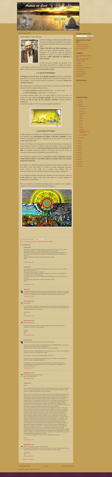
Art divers (78, 69)
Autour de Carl (79, 61)
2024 (79, 102)
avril (80, 125)
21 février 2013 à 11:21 (29, 262)
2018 (79, 150)
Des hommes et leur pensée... (31, 241)
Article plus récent (24, 466)
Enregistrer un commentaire (28, 459)
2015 (79, 157)
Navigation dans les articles (82, 44)
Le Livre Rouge (79, 71)
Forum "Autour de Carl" (81, 48)
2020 (79, 145)
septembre (81, 113)
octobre (81, 111)
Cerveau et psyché (80, 73)
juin (80, 120)
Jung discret (78, 76)
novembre (81, 108)
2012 (79, 164)
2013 (79, 161)
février (80, 129)
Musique (78, 65)
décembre (81, 106)
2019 (79, 147)
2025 (79, 99)
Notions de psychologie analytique (45, 241)
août (80, 115)
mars (80, 127)
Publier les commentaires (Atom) (32, 469)
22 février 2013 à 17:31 (29, 439)
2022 (79, 141)
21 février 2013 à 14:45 (29, 315)
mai (80, 122)
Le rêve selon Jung (83, 135)
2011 (79, 166)
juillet (80, 118)
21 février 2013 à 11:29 (29, 284)
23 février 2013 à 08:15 (29, 456)
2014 (79, 159)
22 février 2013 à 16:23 (29, 378)
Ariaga (25, 289)
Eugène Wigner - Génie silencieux (84, 132)
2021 (79, 143)
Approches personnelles (81, 59)
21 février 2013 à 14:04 (29, 296)
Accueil (45, 466)
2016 (79, 154)
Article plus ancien (67, 466)
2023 (79, 104)
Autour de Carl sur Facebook (82, 46)
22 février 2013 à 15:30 (29, 368)
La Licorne (26, 340)
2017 (79, 152)
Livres (77, 63)
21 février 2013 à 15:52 (29, 335)
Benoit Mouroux (27, 301)
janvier (80, 138)
